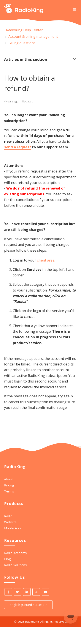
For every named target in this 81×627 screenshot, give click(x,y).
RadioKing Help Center (24, 30)
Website (10, 522)
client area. (46, 260)
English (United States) (28, 604)
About (8, 479)
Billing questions (21, 43)
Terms (9, 491)
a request (22, 146)
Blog (7, 559)
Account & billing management (33, 36)
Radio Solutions (15, 565)
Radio (8, 516)
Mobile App (12, 528)
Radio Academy (15, 553)
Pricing (9, 485)
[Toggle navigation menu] (74, 9)
